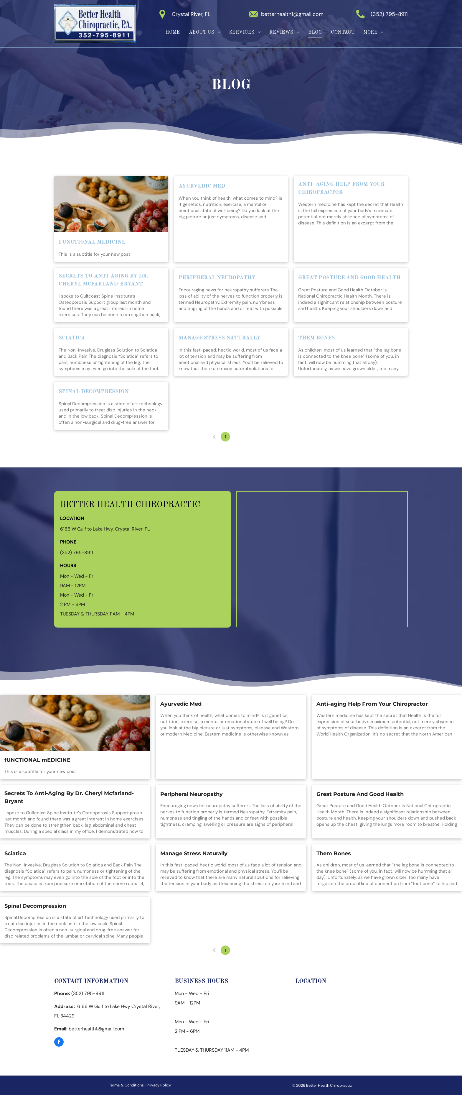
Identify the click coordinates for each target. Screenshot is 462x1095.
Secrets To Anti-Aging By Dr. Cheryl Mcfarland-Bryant (103, 280)
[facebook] (59, 1042)
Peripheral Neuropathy (217, 277)
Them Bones (316, 338)
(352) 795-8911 (389, 14)
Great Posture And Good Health (349, 277)
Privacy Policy (158, 1085)
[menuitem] (172, 32)
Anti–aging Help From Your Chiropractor (341, 188)
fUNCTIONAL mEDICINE (92, 242)
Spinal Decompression (94, 391)
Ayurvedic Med (202, 186)
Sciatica (72, 338)
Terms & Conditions (126, 1085)
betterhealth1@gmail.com (292, 14)
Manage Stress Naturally (219, 338)
